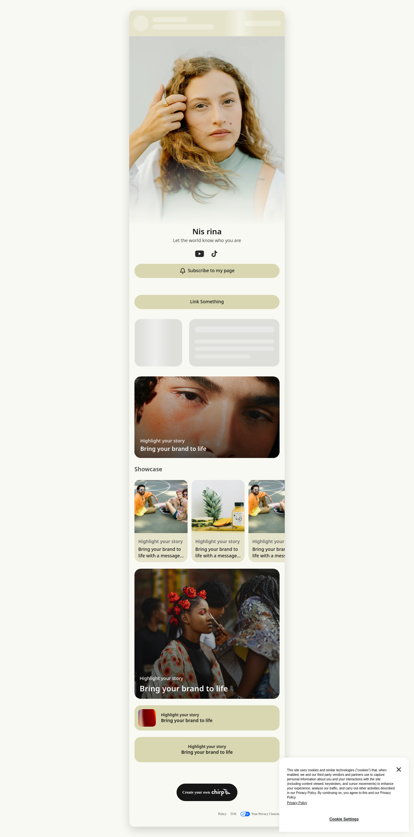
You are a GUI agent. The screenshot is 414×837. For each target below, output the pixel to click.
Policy (222, 814)
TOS (233, 814)
